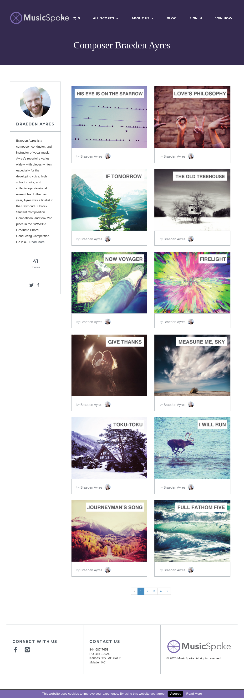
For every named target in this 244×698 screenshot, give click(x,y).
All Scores (103, 18)
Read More (37, 242)
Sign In (195, 18)
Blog (172, 18)
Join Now (223, 18)
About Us (140, 18)
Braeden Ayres (35, 124)
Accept (175, 693)
